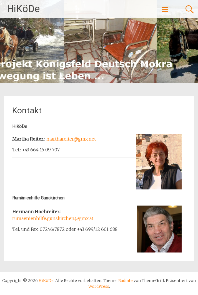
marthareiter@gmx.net (71, 139)
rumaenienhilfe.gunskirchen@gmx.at (52, 218)
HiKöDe (23, 9)
